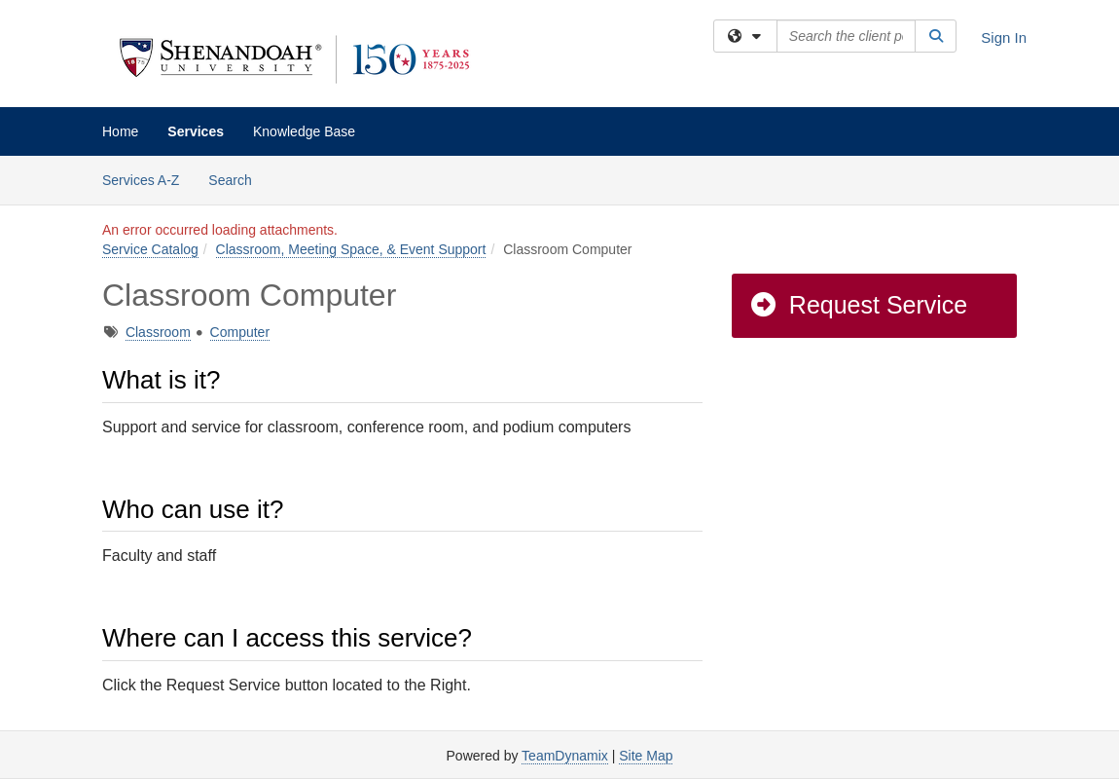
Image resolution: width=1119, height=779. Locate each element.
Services (195, 131)
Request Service (858, 304)
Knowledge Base (304, 131)
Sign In (1004, 37)
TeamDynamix (565, 755)
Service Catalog (150, 249)
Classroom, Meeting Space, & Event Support (351, 249)
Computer (240, 332)
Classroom (158, 332)
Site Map (645, 755)
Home (120, 131)
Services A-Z (140, 180)
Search (237, 178)
